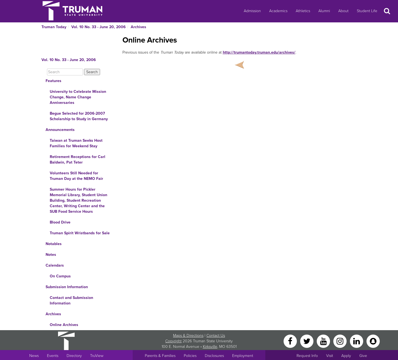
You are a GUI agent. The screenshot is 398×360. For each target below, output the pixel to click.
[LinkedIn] (357, 340)
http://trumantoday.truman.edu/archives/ (259, 52)
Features (53, 80)
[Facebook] (290, 340)
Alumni (324, 11)
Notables (54, 243)
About (343, 11)
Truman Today (53, 27)
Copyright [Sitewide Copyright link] (173, 341)
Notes (51, 254)
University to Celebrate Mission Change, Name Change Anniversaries (78, 97)
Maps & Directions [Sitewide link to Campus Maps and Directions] (188, 335)
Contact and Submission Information (71, 300)
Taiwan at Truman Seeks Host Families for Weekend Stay (76, 143)
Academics (278, 11)
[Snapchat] (373, 340)
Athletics (303, 11)
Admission (252, 11)
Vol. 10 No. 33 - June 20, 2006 (98, 27)
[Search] (65, 72)
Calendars (55, 265)
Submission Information (67, 287)
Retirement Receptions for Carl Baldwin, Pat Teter (77, 159)
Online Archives (64, 324)
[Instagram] (340, 340)
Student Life (367, 11)
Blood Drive (60, 222)
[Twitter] (307, 340)
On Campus (60, 276)
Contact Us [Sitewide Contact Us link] (215, 335)
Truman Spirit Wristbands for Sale (80, 233)
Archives (138, 27)
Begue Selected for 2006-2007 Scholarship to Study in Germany (79, 116)
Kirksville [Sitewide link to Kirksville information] (210, 346)
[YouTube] (324, 340)
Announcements (60, 129)
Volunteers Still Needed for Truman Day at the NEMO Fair (76, 176)
